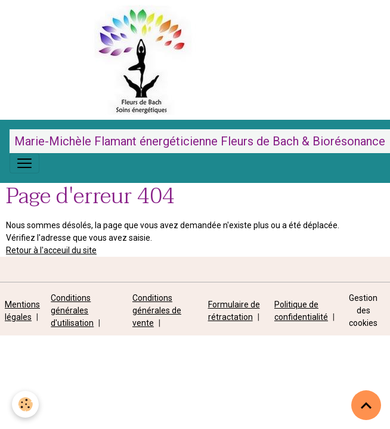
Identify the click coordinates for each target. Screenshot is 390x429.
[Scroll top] (366, 405)
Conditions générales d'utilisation (72, 310)
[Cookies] (25, 404)
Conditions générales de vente (156, 310)
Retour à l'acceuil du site (51, 250)
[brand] (200, 141)
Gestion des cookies (363, 310)
